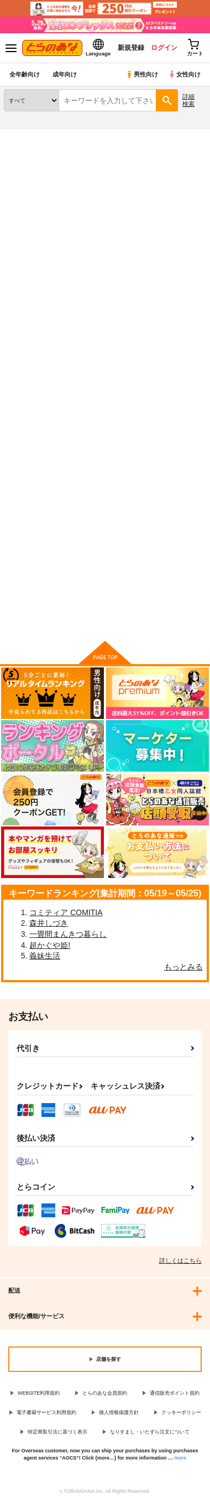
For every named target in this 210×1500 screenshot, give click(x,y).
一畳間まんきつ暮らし (68, 934)
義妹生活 (44, 955)
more (180, 1458)
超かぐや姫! (49, 945)
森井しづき (48, 923)
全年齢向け (24, 74)
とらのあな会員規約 (104, 1393)
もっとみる (183, 966)
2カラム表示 (177, 336)
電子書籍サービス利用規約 (46, 1412)
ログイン (164, 48)
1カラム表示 (195, 336)
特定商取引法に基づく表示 (57, 1432)
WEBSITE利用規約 (39, 1393)
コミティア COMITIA (65, 912)
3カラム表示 (157, 336)
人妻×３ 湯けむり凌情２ (31, 483)
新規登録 (131, 48)
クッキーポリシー (181, 1412)
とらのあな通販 (25, 135)
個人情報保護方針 (119, 1412)
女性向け (184, 74)
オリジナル (66, 174)
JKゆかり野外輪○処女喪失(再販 (103, 483)
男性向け (141, 74)
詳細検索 (188, 100)
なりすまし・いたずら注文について (150, 1432)
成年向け (65, 74)
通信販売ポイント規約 (175, 1393)
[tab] (180, 305)
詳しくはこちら (180, 1260)
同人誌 (65, 135)
